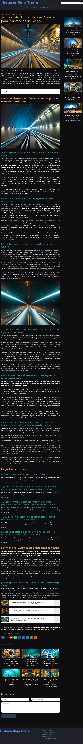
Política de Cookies (47, 734)
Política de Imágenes (47, 736)
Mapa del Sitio (46, 740)
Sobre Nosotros (45, 7)
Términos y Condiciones (48, 732)
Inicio (27, 7)
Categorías (34, 7)
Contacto (54, 7)
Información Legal (47, 730)
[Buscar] (81, 3)
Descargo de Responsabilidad (50, 738)
